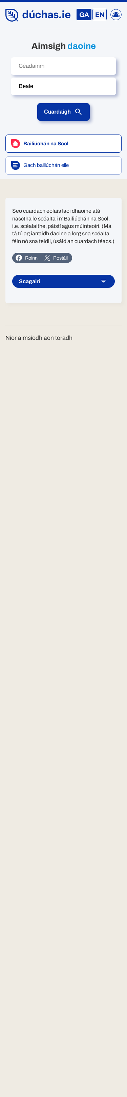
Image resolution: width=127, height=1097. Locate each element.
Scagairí (63, 281)
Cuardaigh (63, 112)
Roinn (26, 258)
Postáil (55, 258)
